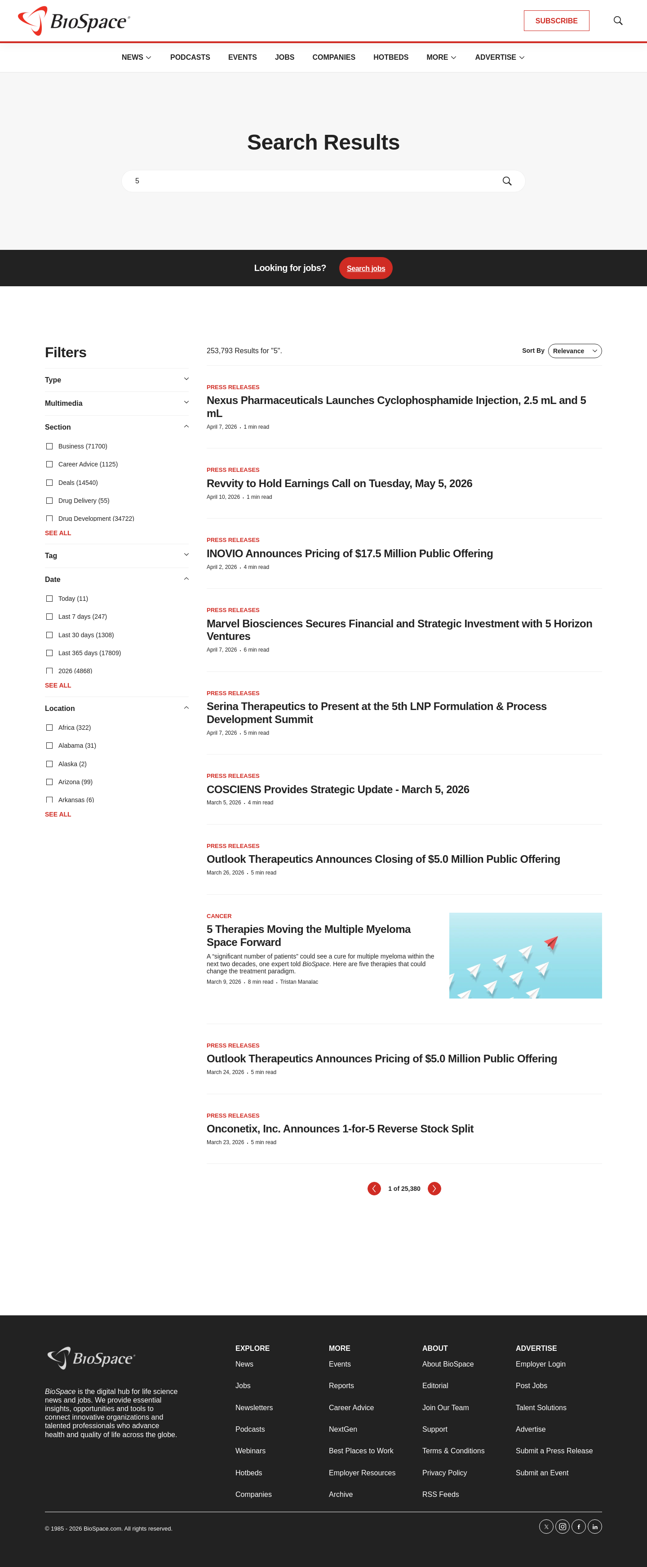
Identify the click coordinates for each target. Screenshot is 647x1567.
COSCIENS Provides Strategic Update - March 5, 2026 (338, 789)
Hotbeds (390, 57)
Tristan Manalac (299, 982)
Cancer (219, 916)
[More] (148, 57)
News (132, 57)
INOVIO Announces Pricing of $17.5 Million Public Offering (350, 553)
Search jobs (366, 268)
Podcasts (190, 57)
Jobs (285, 57)
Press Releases (233, 387)
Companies (333, 57)
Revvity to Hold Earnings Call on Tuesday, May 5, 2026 (339, 483)
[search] (310, 181)
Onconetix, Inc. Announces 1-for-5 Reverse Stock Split (340, 1129)
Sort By (562, 351)
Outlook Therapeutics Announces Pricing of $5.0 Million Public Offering (382, 1058)
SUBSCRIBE (557, 21)
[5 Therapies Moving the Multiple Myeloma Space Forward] (525, 956)
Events (242, 57)
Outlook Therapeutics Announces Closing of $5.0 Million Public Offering (383, 859)
